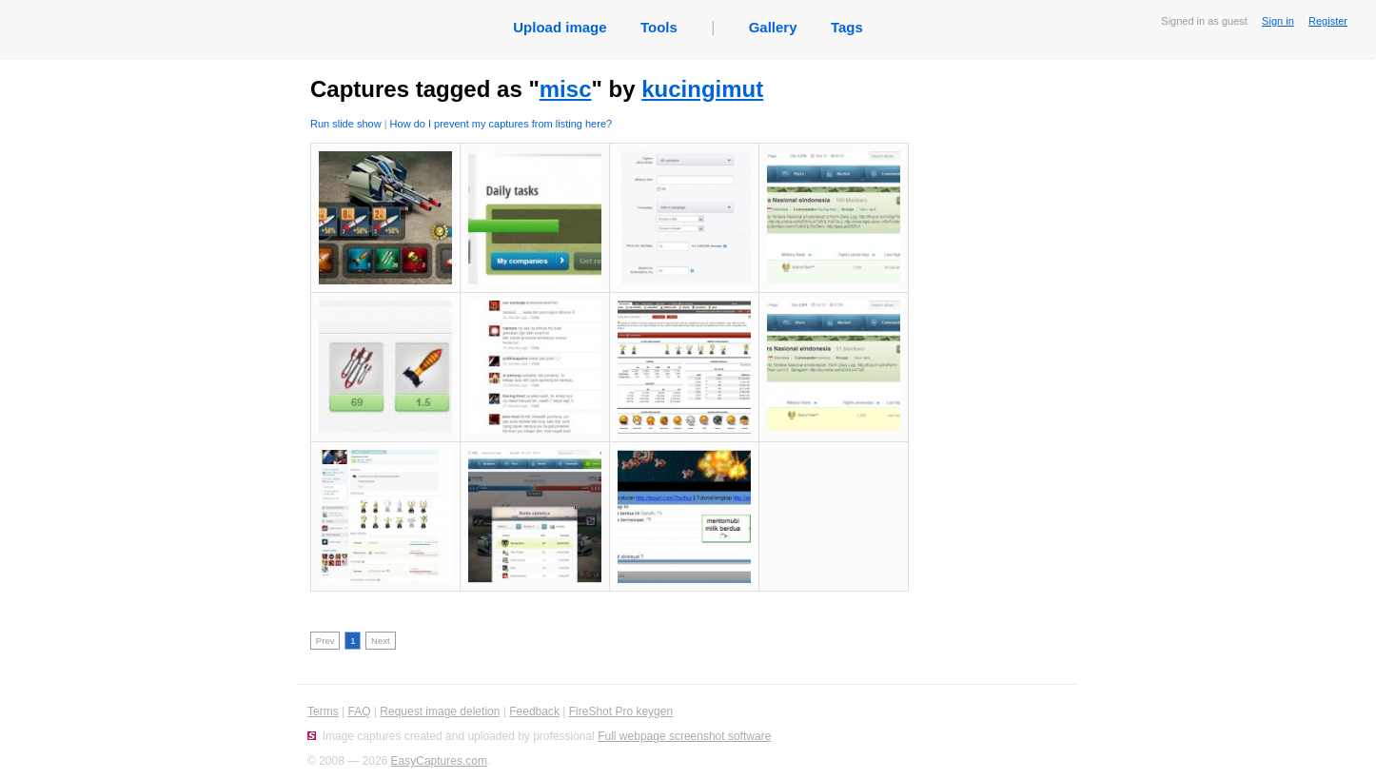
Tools (659, 27)
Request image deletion (440, 711)
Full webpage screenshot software (684, 736)
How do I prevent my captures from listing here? (501, 123)
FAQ (358, 711)
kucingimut (702, 89)
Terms (323, 711)
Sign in (1278, 21)
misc (566, 89)
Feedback (534, 711)
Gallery (773, 27)
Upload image (559, 27)
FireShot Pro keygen (621, 711)
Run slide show (346, 123)
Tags (847, 27)
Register (1327, 21)
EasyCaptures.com (439, 761)
